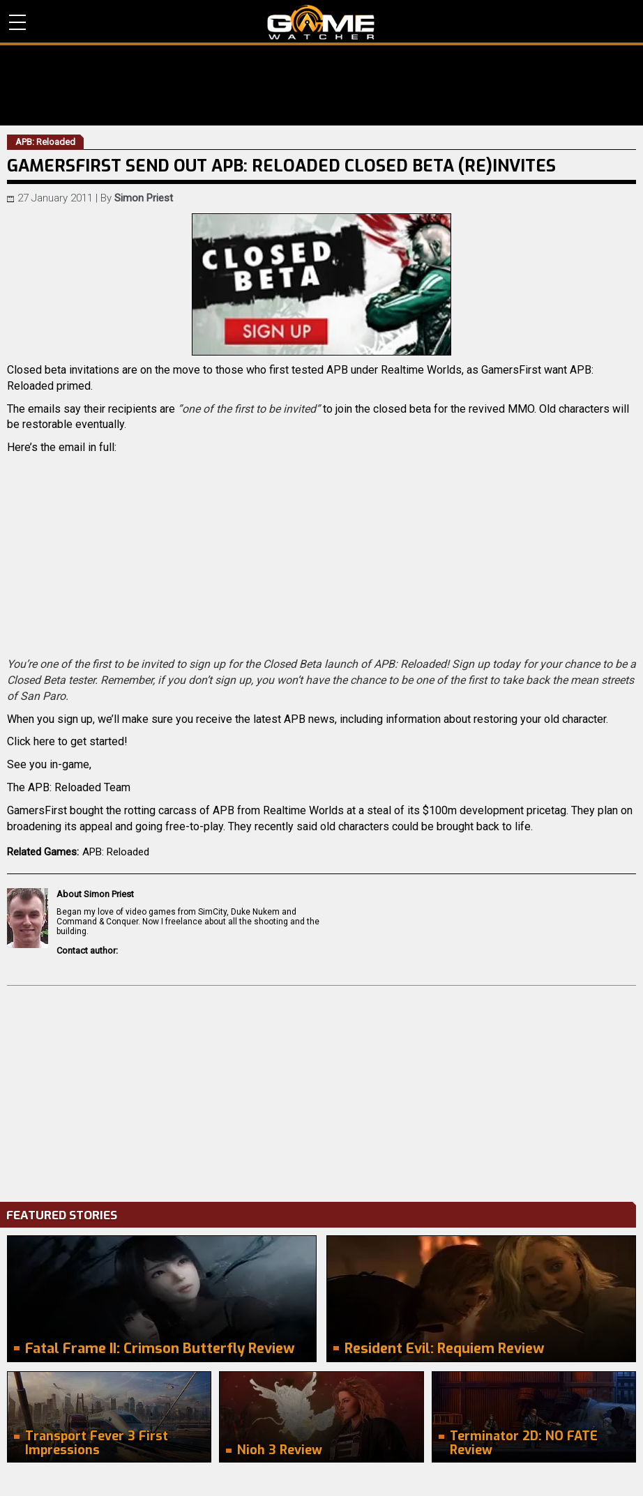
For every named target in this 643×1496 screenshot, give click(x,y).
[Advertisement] (321, 1090)
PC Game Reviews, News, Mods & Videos (321, 22)
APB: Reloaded (115, 852)
